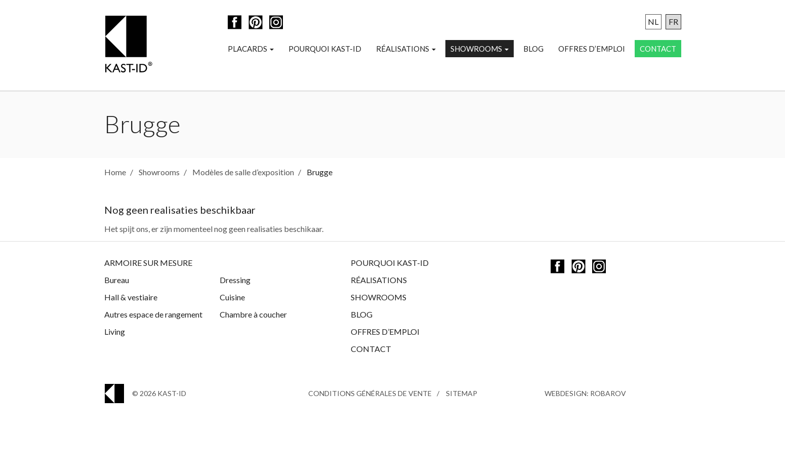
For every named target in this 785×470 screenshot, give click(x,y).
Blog (533, 48)
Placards (251, 48)
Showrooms (479, 48)
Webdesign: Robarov (585, 393)
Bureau (116, 280)
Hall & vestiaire (130, 297)
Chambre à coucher (253, 314)
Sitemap (461, 393)
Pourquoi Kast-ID (324, 48)
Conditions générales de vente (370, 393)
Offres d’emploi (591, 48)
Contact (658, 48)
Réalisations (406, 48)
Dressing (235, 280)
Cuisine (232, 297)
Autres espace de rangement (153, 314)
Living (114, 331)
